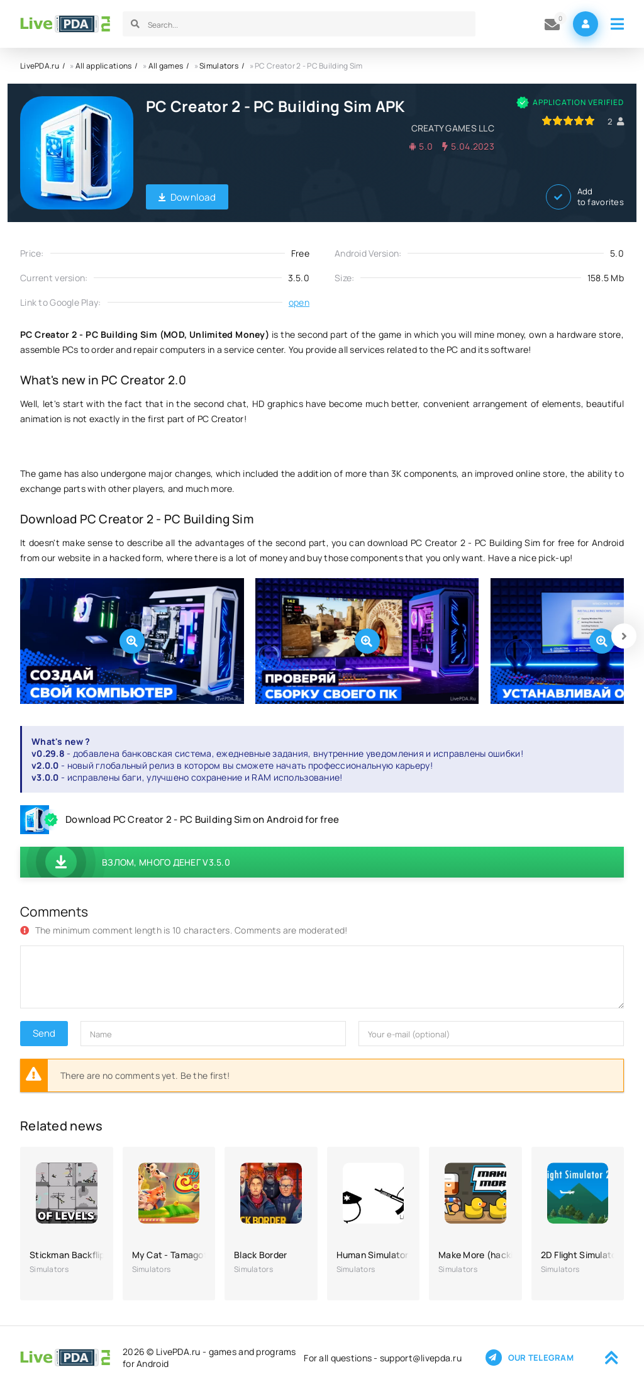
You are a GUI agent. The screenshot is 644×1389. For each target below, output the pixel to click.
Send (44, 1033)
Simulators (218, 65)
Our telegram (530, 1357)
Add (585, 197)
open (299, 302)
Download (187, 197)
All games (166, 65)
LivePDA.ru (39, 65)
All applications (103, 65)
